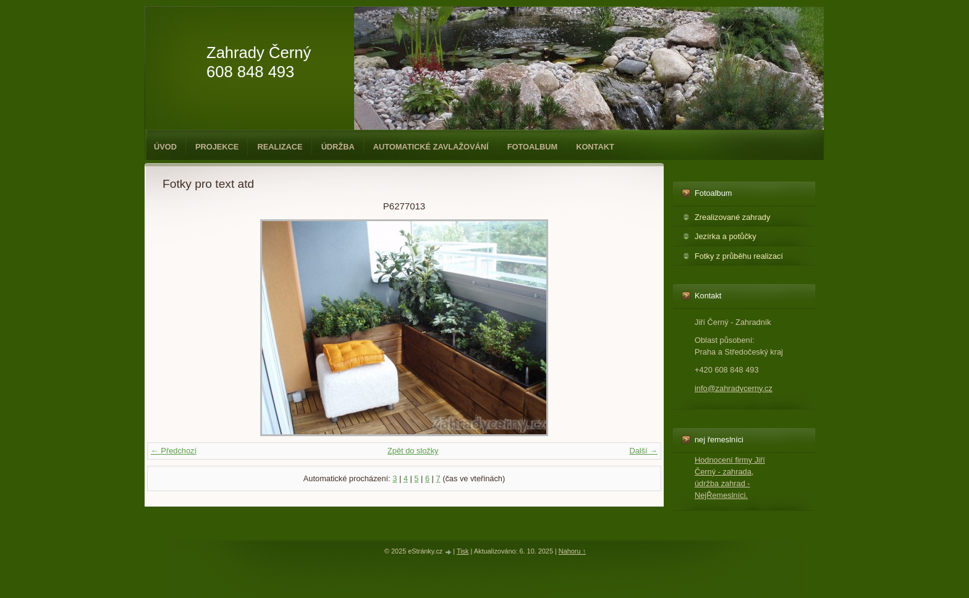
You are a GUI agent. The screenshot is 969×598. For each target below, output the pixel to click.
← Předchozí (174, 450)
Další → (643, 450)
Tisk (463, 551)
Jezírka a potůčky (725, 236)
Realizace (279, 146)
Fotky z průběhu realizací (739, 256)
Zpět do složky (413, 450)
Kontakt (595, 146)
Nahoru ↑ (572, 551)
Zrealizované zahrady (732, 217)
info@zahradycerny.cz (733, 388)
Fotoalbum (532, 146)
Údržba (338, 146)
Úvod (165, 146)
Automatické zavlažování (431, 146)
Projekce (217, 146)
